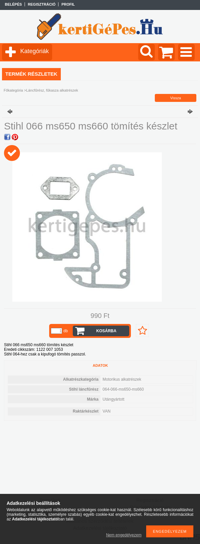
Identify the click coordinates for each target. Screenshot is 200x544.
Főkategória (13, 90)
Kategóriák (34, 51)
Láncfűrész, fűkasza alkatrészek (52, 90)
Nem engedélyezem (124, 535)
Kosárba (106, 331)
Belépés (13, 4)
